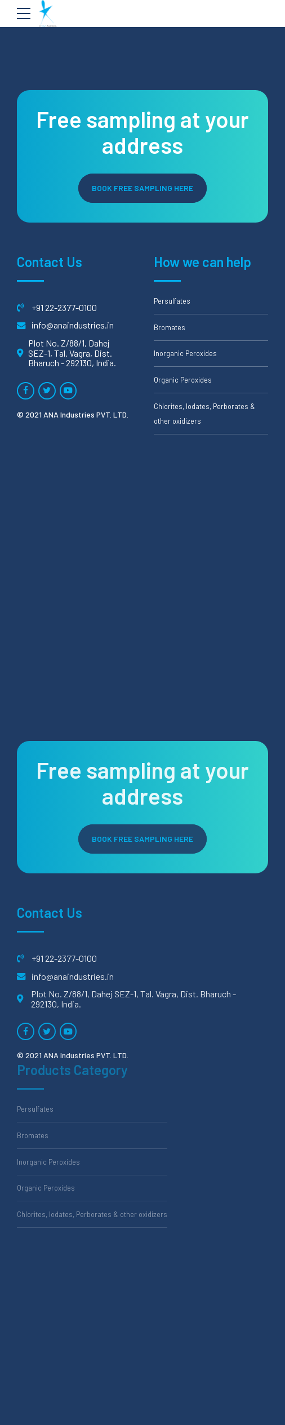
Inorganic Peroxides (185, 353)
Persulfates (172, 300)
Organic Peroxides (183, 379)
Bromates (169, 327)
